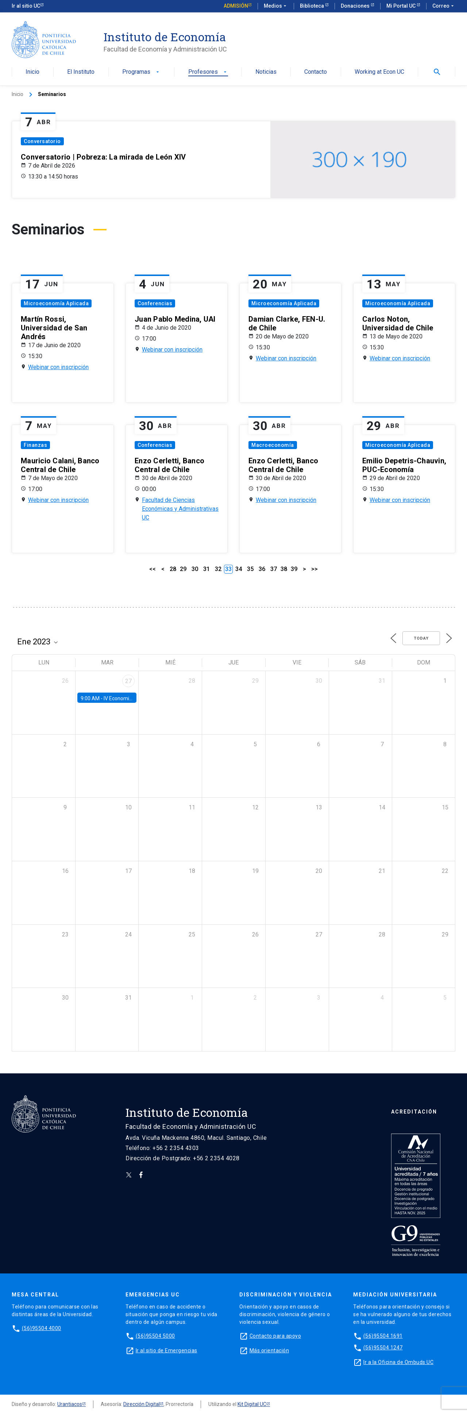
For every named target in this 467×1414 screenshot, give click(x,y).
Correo (443, 6)
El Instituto (80, 72)
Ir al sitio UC (26, 6)
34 (238, 569)
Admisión (236, 6)
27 (128, 681)
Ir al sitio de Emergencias (166, 1350)
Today (421, 638)
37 (273, 569)
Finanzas (35, 445)
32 (218, 569)
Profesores (208, 72)
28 (173, 569)
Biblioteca (312, 6)
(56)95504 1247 (383, 1347)
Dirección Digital (141, 1404)
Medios (276, 6)
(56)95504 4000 (41, 1328)
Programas (141, 72)
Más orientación (269, 1350)
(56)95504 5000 (155, 1336)
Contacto (315, 72)
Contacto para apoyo (275, 1336)
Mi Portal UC (401, 6)
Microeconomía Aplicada (56, 303)
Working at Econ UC (379, 72)
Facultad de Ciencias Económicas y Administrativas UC (180, 509)
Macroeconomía (272, 445)
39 (294, 569)
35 (250, 569)
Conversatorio (42, 141)
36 (262, 569)
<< (152, 569)
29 (183, 569)
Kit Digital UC (252, 1404)
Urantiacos (69, 1404)
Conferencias (155, 303)
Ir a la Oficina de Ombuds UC (398, 1362)
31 (206, 569)
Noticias (266, 72)
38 (284, 569)
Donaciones (356, 6)
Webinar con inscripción (58, 367)
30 (195, 569)
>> (314, 569)
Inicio (32, 72)
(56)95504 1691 (383, 1336)
